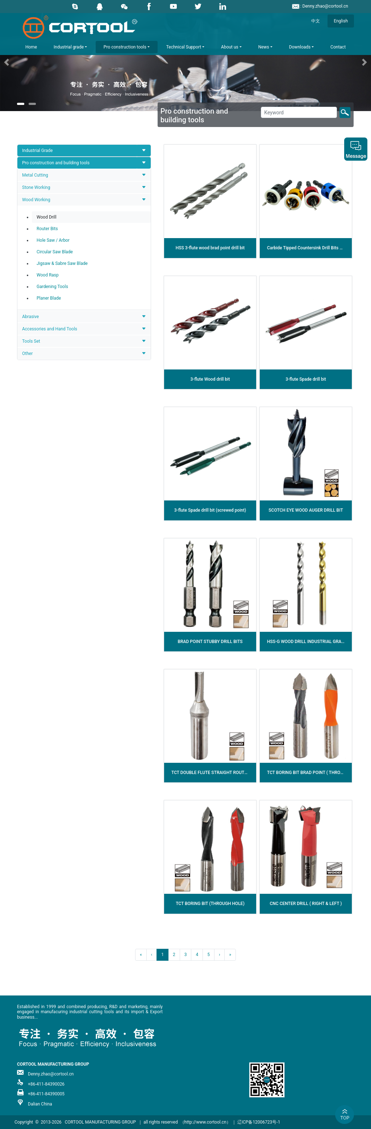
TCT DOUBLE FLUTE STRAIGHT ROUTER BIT (214, 772)
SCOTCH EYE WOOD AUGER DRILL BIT (305, 510)
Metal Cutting (35, 175)
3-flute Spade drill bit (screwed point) (210, 510)
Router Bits (47, 228)
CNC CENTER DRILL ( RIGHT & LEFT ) (306, 903)
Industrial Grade (37, 150)
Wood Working (36, 199)
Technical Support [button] (183, 47)
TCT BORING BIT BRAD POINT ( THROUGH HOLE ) (315, 772)
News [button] (263, 47)
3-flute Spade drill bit (305, 379)
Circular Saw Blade (55, 251)
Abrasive (30, 316)
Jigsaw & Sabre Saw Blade (62, 263)
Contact (338, 47)
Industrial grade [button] (69, 47)
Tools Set (31, 341)
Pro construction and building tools (55, 162)
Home (31, 47)
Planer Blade (49, 298)
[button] (28, 62)
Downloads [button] (300, 47)
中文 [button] (315, 21)
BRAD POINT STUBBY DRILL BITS (210, 641)
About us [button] (229, 47)
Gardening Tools (52, 286)
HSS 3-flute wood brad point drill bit (210, 247)
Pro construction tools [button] (125, 47)
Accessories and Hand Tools (49, 328)
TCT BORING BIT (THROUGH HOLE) (210, 903)
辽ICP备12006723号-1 (258, 1122)
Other (27, 353)
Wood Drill (47, 217)
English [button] (341, 21)
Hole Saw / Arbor (53, 240)
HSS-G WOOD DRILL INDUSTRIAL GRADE (307, 641)
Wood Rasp (48, 275)
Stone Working (36, 187)
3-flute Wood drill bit (210, 379)
